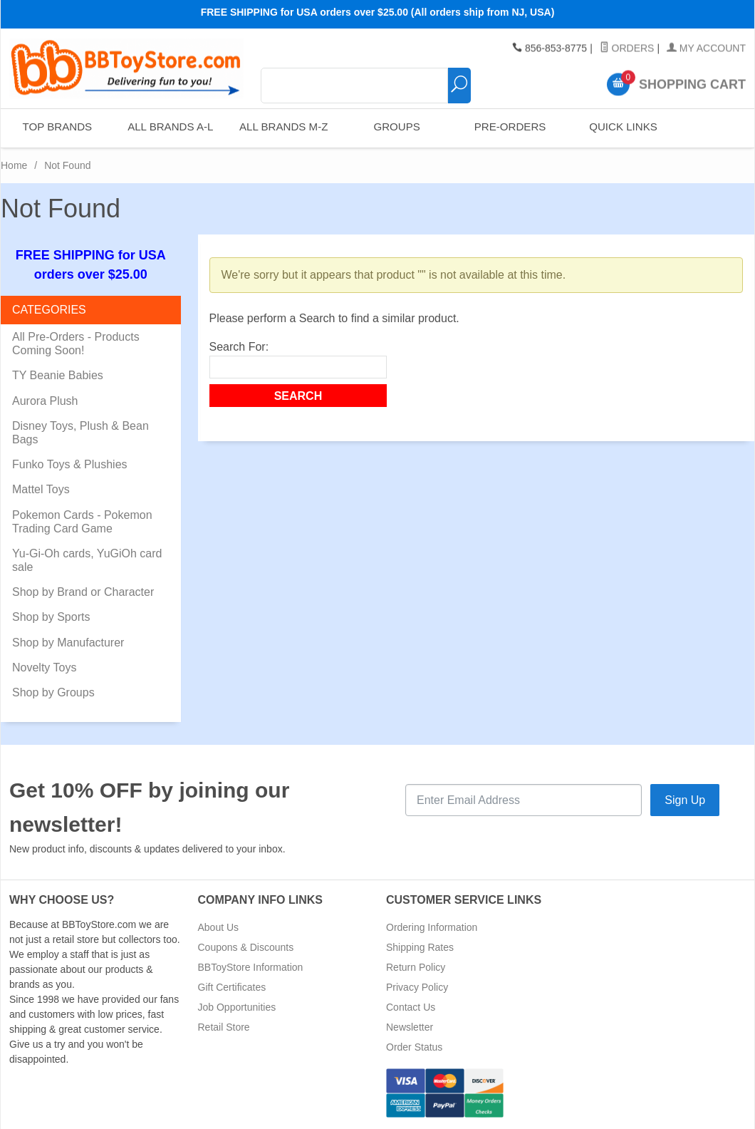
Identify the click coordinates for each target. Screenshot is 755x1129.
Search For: (239, 347)
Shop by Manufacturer (68, 642)
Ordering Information (431, 927)
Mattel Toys (41, 489)
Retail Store (224, 1027)
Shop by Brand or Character (83, 592)
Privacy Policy (417, 987)
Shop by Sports (51, 617)
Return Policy (415, 967)
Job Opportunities (237, 1007)
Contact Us (410, 1007)
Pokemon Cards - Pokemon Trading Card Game (82, 522)
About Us (218, 927)
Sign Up (685, 800)
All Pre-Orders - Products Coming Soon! (76, 343)
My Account (706, 48)
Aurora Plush (45, 401)
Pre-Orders (509, 128)
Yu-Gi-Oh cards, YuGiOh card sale (87, 560)
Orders (627, 48)
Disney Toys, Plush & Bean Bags (80, 432)
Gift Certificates (232, 987)
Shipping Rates (420, 947)
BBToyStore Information (250, 967)
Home (14, 165)
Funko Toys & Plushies (69, 464)
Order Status (414, 1047)
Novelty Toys (44, 667)
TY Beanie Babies (57, 375)
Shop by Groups (53, 692)
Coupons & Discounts (246, 947)
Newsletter (409, 1027)
